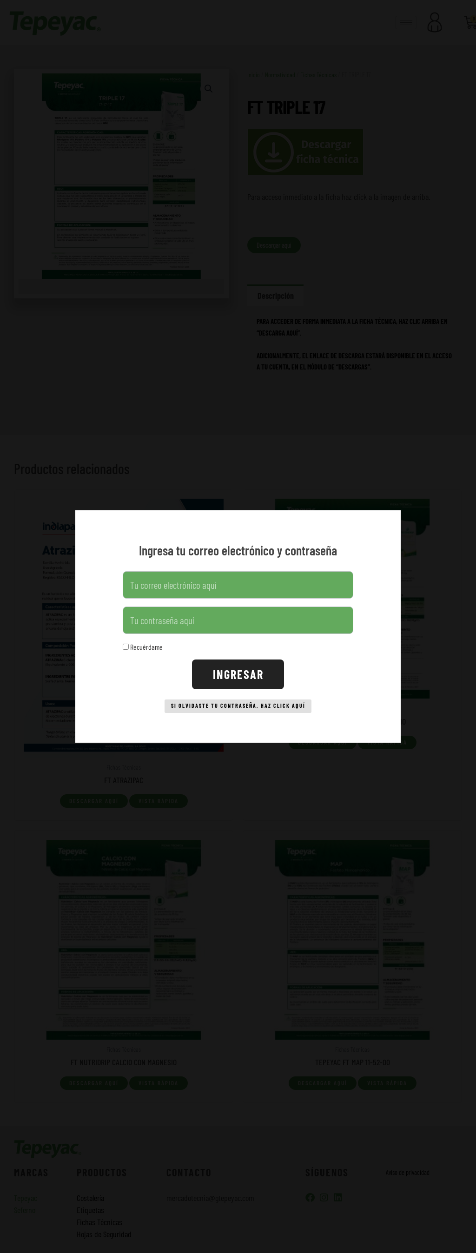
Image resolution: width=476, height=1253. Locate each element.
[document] (238, 626)
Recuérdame (143, 644)
